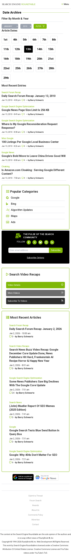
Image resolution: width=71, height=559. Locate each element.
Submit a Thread (35, 496)
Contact (35, 524)
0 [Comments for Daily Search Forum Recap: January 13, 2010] (23, 100)
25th (18, 68)
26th (29, 68)
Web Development (44, 542)
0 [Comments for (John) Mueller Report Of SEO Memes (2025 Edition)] (11, 417)
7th (44, 39)
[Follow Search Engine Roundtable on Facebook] (29, 242)
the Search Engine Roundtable (26, 534)
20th (39, 58)
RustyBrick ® (27, 542)
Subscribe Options (35, 257)
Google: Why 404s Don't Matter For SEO (33, 454)
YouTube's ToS (41, 553)
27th (40, 68)
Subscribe (55, 250)
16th (6, 58)
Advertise (36, 520)
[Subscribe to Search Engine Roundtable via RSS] (52, 242)
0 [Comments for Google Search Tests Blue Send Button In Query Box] (11, 442)
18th (17, 58)
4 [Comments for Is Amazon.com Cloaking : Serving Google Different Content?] (23, 178)
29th (6, 77)
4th (15, 39)
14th (39, 49)
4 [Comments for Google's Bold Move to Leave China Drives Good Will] (23, 160)
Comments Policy (35, 515)
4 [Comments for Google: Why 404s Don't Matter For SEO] (11, 462)
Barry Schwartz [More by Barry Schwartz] (25, 336)
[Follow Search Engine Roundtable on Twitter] (34, 242)
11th (6, 49)
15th (50, 49)
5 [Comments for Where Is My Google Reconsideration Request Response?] (23, 132)
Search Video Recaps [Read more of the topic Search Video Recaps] (19, 346)
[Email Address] (28, 250)
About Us (35, 510)
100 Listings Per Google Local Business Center (30, 141)
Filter (40, 26)
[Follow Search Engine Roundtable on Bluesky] (40, 242)
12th (17, 49)
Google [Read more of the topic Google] (12, 427)
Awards (35, 505)
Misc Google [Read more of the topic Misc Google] (7, 138)
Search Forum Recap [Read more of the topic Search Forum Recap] (11, 92)
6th (34, 39)
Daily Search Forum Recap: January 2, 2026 (35, 329)
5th (25, 39)
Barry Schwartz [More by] (37, 100)
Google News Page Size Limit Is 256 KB (25, 110)
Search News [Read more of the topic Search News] (15, 402)
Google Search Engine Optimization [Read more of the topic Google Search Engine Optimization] (18, 106)
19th (28, 58)
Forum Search (35, 500)
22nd (6, 68)
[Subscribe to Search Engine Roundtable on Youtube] (46, 242)
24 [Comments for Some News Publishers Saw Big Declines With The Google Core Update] (12, 393)
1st (5, 39)
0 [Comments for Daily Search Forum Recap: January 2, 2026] (11, 336)
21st (50, 58)
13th (28, 49)
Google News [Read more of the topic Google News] (8, 152)
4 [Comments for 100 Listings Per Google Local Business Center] (23, 146)
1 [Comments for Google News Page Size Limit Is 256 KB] (23, 114)
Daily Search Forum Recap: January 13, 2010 (28, 96)
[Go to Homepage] (18, 4)
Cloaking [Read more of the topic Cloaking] (6, 166)
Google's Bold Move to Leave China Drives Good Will (34, 156)
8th (54, 39)
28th (51, 68)
